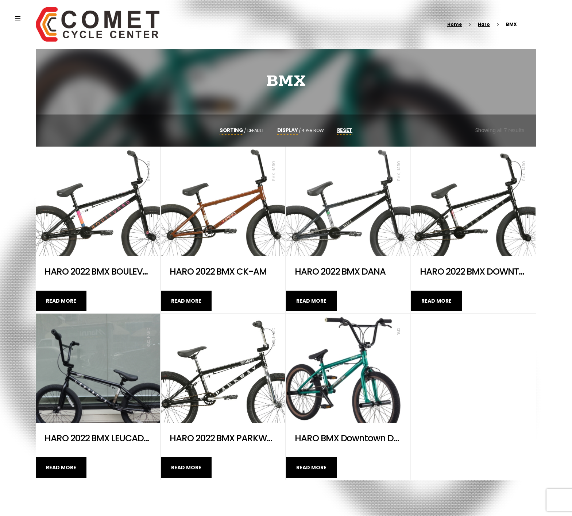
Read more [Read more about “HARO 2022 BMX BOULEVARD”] (61, 300)
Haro (484, 24)
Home (454, 24)
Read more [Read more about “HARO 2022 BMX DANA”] (311, 300)
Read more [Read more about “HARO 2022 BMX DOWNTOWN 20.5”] (436, 300)
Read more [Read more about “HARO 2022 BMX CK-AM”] (186, 300)
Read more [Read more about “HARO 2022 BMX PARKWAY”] (186, 467)
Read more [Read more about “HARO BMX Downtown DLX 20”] (311, 467)
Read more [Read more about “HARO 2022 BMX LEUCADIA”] (61, 467)
